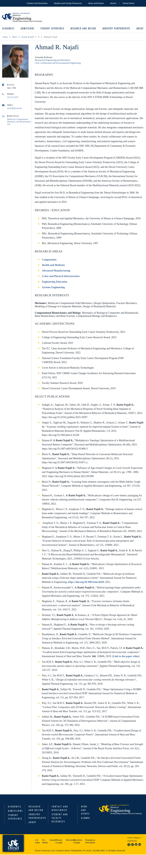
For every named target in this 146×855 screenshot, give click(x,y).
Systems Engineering (53, 287)
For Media (45, 841)
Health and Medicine (53, 265)
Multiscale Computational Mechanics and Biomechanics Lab (19, 122)
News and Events (96, 3)
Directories (69, 840)
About (139, 28)
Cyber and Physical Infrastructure (61, 276)
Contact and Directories (37, 3)
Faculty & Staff (27, 37)
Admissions (28, 28)
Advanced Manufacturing (56, 270)
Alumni (113, 3)
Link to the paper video (126, 656)
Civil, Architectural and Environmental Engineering (58, 63)
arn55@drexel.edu (14, 108)
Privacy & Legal (58, 841)
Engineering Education (54, 282)
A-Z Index (37, 841)
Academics (9, 28)
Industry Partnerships (116, 28)
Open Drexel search (139, 3)
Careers (51, 840)
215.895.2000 (98, 851)
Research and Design (83, 28)
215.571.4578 (12, 98)
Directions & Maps (77, 841)
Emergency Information (90, 841)
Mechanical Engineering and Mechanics (52, 60)
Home (5, 37)
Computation (49, 259)
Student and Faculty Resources (68, 3)
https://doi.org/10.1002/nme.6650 (86, 582)
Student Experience (53, 28)
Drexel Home (128, 3)
